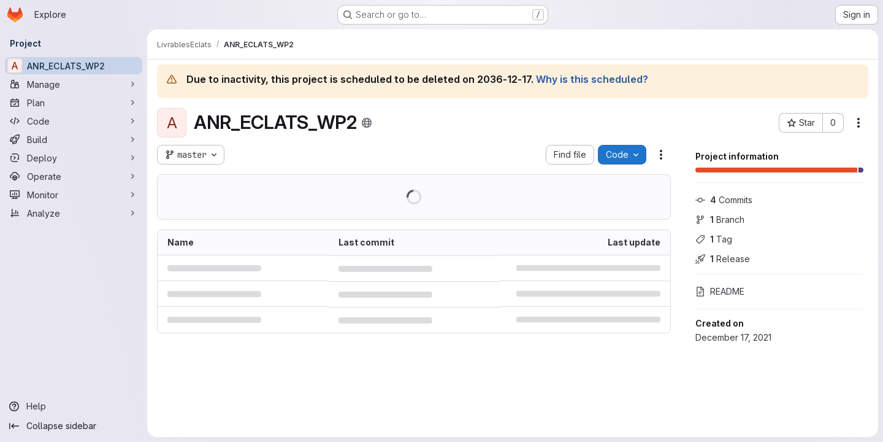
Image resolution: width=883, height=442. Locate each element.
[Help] (73, 406)
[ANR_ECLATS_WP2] (73, 65)
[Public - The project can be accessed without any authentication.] (367, 123)
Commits (723, 200)
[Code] (73, 121)
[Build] (73, 139)
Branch (719, 219)
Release (722, 259)
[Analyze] (73, 213)
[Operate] (73, 176)
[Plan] (73, 102)
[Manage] (73, 84)
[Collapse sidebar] (73, 426)
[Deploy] (73, 157)
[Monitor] (73, 194)
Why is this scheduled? (592, 79)
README (719, 291)
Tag (713, 239)
